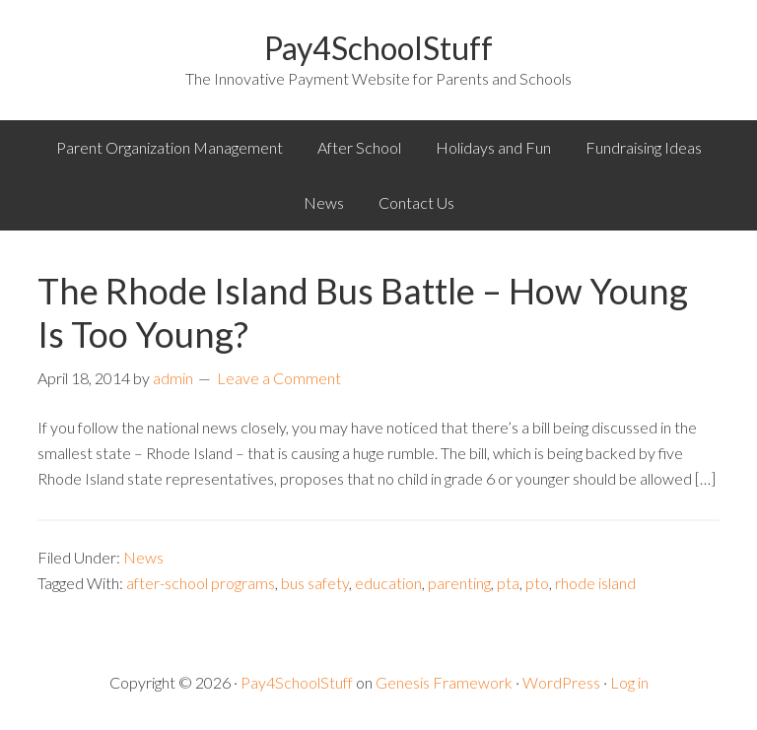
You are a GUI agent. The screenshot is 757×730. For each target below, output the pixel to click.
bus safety (315, 582)
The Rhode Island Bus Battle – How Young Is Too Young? (362, 312)
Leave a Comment (279, 377)
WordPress (561, 682)
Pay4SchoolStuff (378, 48)
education (388, 582)
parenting (459, 582)
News (143, 557)
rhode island (595, 582)
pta (508, 582)
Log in (629, 682)
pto (537, 582)
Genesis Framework (444, 682)
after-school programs (200, 582)
